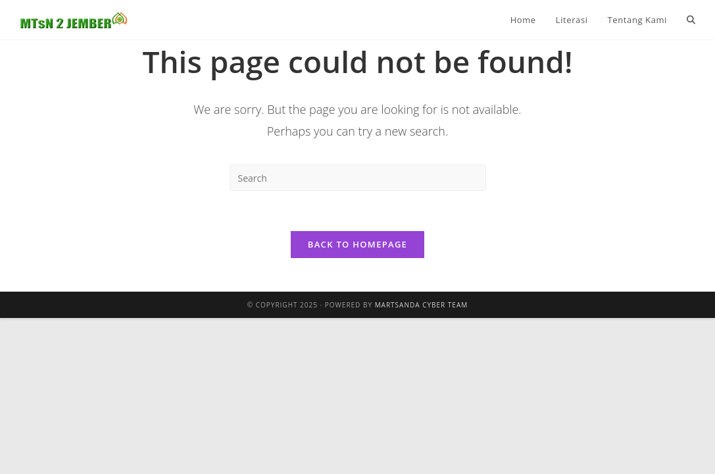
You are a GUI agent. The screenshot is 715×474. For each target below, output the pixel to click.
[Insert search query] (358, 178)
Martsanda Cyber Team (421, 304)
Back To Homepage (357, 244)
